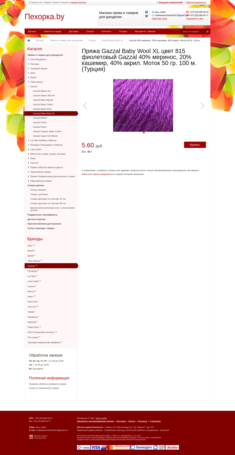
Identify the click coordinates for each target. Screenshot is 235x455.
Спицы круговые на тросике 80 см (48, 203)
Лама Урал (34, 327)
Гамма (32, 312)
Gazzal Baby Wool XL (44, 113)
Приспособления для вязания (44, 223)
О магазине (155, 421)
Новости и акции (52, 31)
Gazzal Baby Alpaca (43, 100)
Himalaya (33, 271)
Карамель (33, 317)
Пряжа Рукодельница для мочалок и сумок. (53, 176)
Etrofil (33, 77)
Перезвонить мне (194, 18)
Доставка (74, 31)
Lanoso (32, 286)
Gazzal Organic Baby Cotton (47, 131)
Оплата (90, 31)
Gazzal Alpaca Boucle (44, 95)
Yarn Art (34, 163)
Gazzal (33, 86)
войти (85, 174)
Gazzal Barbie (40, 118)
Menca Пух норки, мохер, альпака (47, 154)
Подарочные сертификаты (42, 214)
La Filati (33, 276)
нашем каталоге (78, 2)
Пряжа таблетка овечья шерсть (46, 167)
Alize (32, 73)
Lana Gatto (35, 149)
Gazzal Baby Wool (42, 109)
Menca (32, 291)
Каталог (32, 31)
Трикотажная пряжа (40, 172)
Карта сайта (101, 418)
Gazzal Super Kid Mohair (45, 136)
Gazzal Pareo (40, 127)
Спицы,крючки (36, 185)
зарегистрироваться (103, 174)
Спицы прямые (38, 190)
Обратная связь (159, 18)
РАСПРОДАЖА (38, 59)
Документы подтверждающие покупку (95, 421)
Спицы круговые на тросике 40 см (48, 199)
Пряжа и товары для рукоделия (45, 55)
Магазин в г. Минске (145, 31)
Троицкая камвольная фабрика (45, 342)
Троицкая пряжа (38, 68)
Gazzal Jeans (40, 122)
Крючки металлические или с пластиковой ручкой (52, 209)
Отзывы (123, 31)
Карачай (33, 322)
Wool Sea (33, 301)
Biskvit (32, 250)
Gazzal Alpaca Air (42, 91)
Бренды (34, 238)
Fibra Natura (36, 82)
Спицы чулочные (39, 194)
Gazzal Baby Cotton (43, 104)
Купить (195, 144)
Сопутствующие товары (41, 228)
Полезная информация (49, 378)
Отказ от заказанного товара (44, 388)
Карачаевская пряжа (41, 181)
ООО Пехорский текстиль (42, 332)
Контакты (106, 31)
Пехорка (34, 64)
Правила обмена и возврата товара (47, 383)
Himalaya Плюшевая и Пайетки (46, 145)
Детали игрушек (36, 219)
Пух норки (34, 337)
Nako (33, 158)
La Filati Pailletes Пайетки (43, 140)
